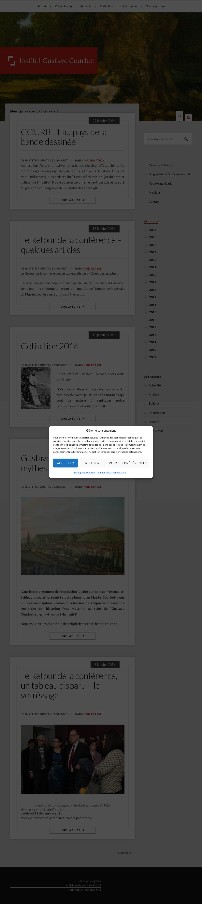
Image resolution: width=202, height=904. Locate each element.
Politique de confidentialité (111, 472)
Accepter (65, 463)
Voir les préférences (128, 463)
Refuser (92, 463)
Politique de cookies (84, 472)
